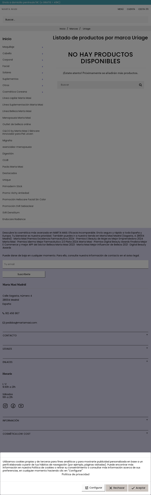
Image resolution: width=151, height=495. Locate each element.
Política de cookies (43, 468)
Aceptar (138, 489)
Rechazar (117, 489)
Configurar (93, 489)
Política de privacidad (75, 475)
